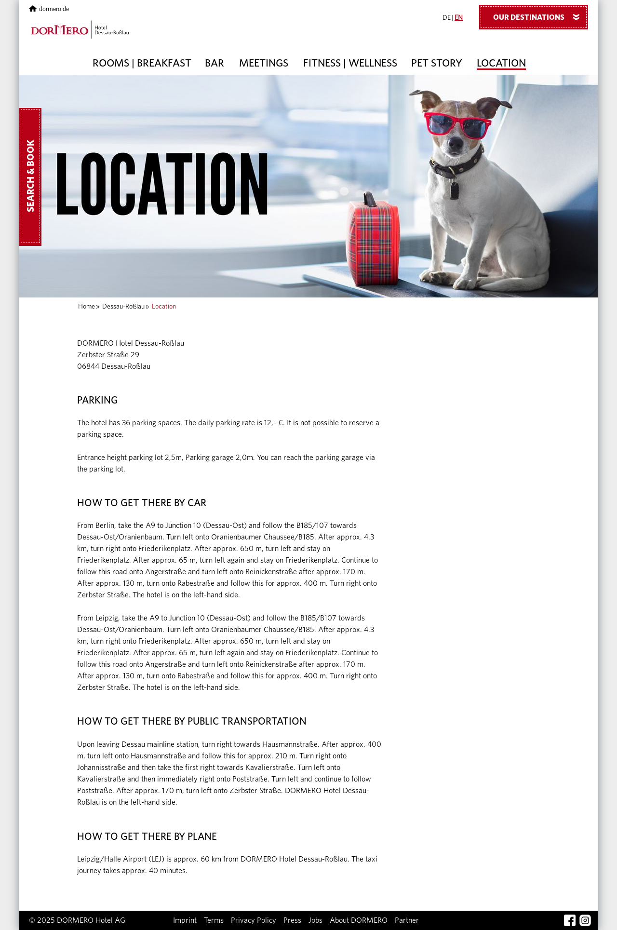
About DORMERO (359, 920)
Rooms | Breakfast (142, 63)
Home (86, 306)
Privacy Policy (253, 920)
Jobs (315, 920)
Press (292, 920)
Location (501, 63)
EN (459, 17)
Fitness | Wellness (350, 63)
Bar (214, 63)
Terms (214, 920)
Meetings (263, 63)
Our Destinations (540, 17)
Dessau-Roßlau (123, 306)
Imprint (185, 920)
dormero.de (49, 9)
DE (447, 17)
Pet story (436, 63)
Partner (407, 920)
